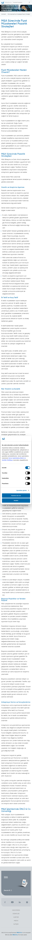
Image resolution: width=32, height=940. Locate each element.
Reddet (16, 500)
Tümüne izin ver (16, 495)
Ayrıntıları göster (21, 490)
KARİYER (16, 917)
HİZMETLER (16, 913)
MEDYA (16, 920)
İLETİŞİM (16, 924)
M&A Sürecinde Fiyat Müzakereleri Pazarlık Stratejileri (19, 14)
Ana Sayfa (3, 14)
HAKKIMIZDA (16, 910)
